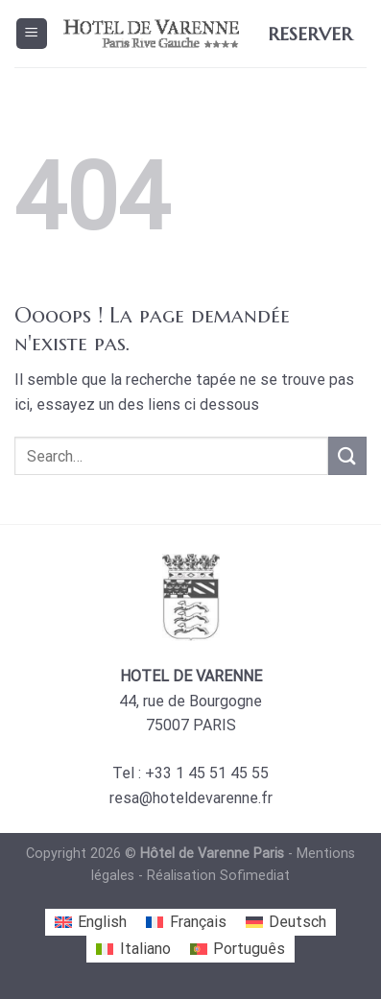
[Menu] (32, 34)
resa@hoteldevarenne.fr (191, 798)
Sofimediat (255, 876)
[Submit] (347, 455)
